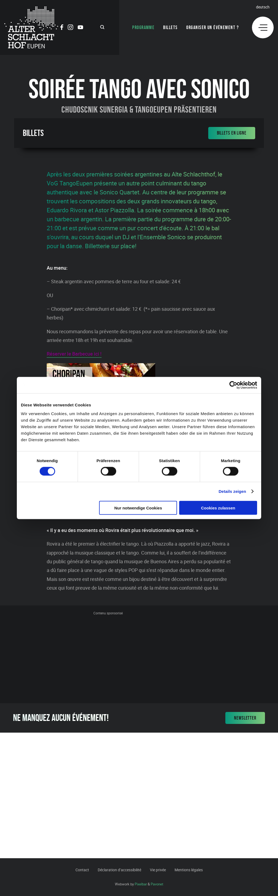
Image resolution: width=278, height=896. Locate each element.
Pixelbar (141, 884)
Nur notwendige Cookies (138, 507)
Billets (170, 27)
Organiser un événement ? (212, 27)
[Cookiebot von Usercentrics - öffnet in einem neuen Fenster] (233, 385)
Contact (82, 869)
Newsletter (245, 718)
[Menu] (263, 27)
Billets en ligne (232, 133)
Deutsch (263, 7)
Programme (143, 27)
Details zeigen (232, 491)
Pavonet (157, 884)
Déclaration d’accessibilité (119, 869)
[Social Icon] (61, 28)
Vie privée (158, 869)
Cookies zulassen (218, 507)
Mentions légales (189, 869)
